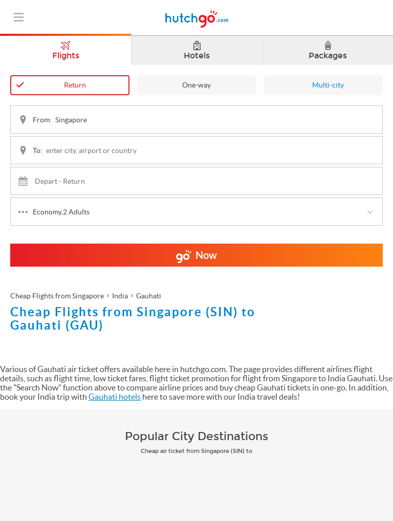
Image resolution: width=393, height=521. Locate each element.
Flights (65, 48)
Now (196, 258)
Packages (328, 50)
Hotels (197, 50)
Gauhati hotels (115, 396)
